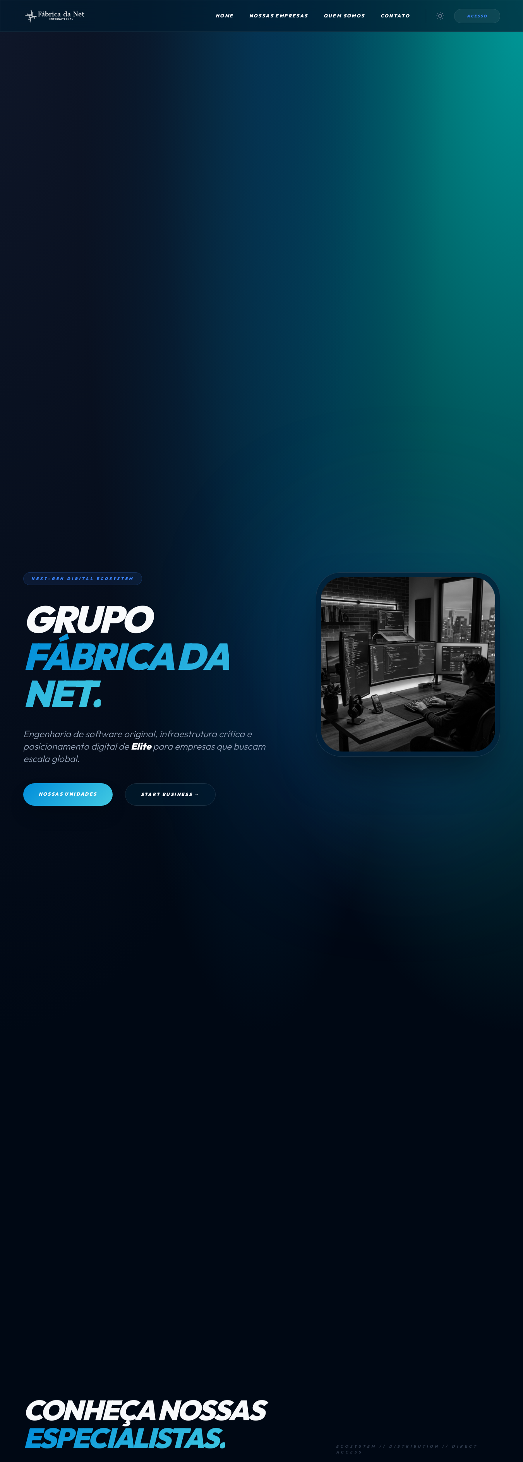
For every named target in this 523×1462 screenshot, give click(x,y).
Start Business (170, 794)
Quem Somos (344, 16)
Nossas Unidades (68, 794)
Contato (395, 16)
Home (225, 16)
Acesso (477, 16)
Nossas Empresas (278, 16)
